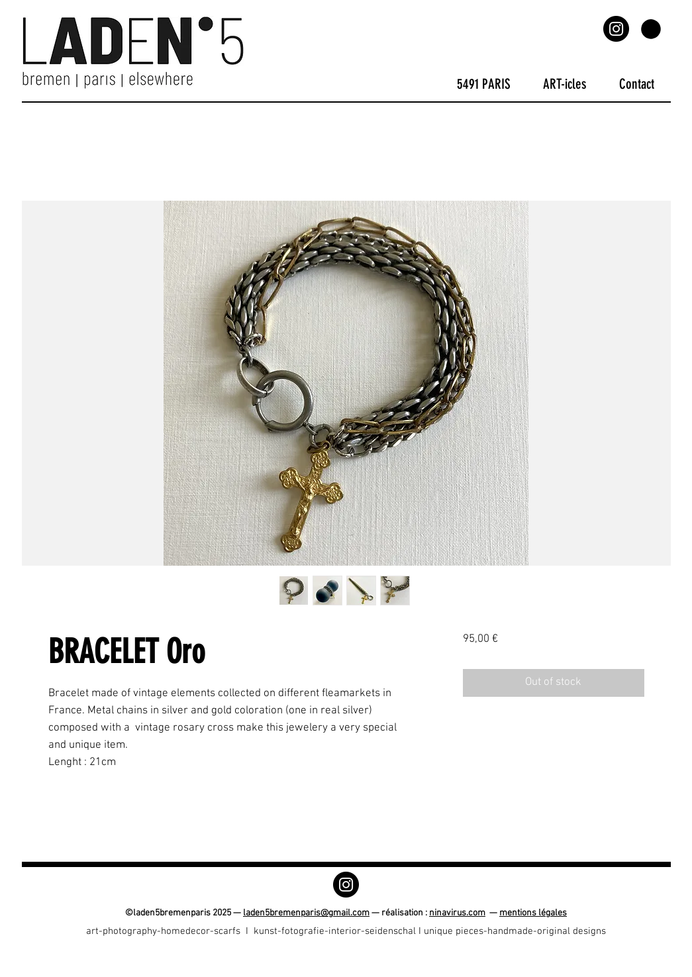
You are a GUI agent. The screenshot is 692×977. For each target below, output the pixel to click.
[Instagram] (616, 29)
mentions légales (533, 913)
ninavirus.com (457, 913)
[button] (651, 29)
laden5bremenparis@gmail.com (306, 913)
